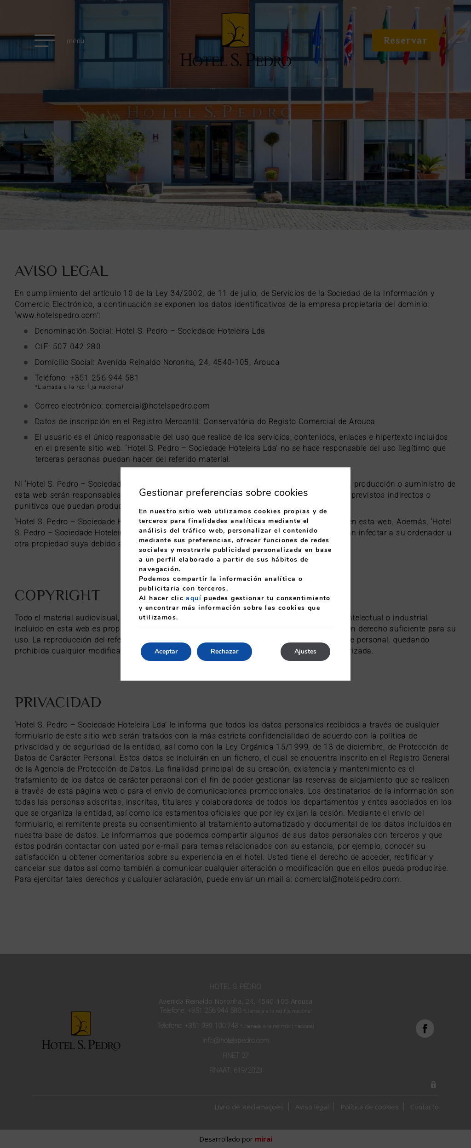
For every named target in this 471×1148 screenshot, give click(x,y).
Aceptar (166, 651)
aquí (193, 598)
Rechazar (224, 651)
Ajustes (305, 651)
